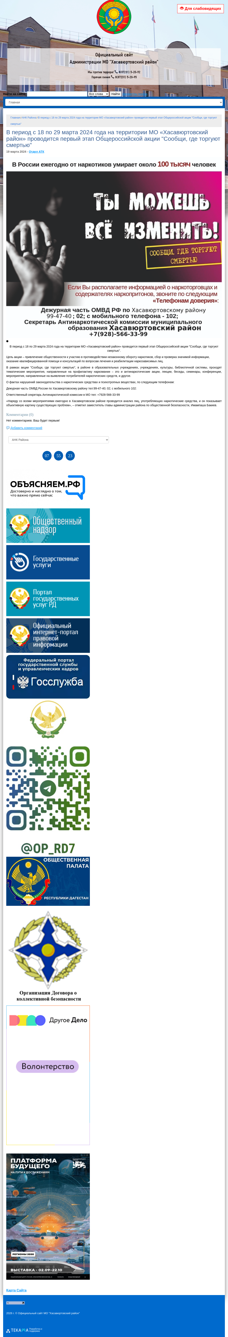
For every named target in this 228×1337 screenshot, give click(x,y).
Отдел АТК (36, 151)
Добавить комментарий (26, 428)
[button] (7, 341)
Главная (15, 117)
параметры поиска (134, 94)
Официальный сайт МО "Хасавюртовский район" (49, 1313)
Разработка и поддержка (35, 1330)
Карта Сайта (16, 1290)
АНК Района (29, 117)
